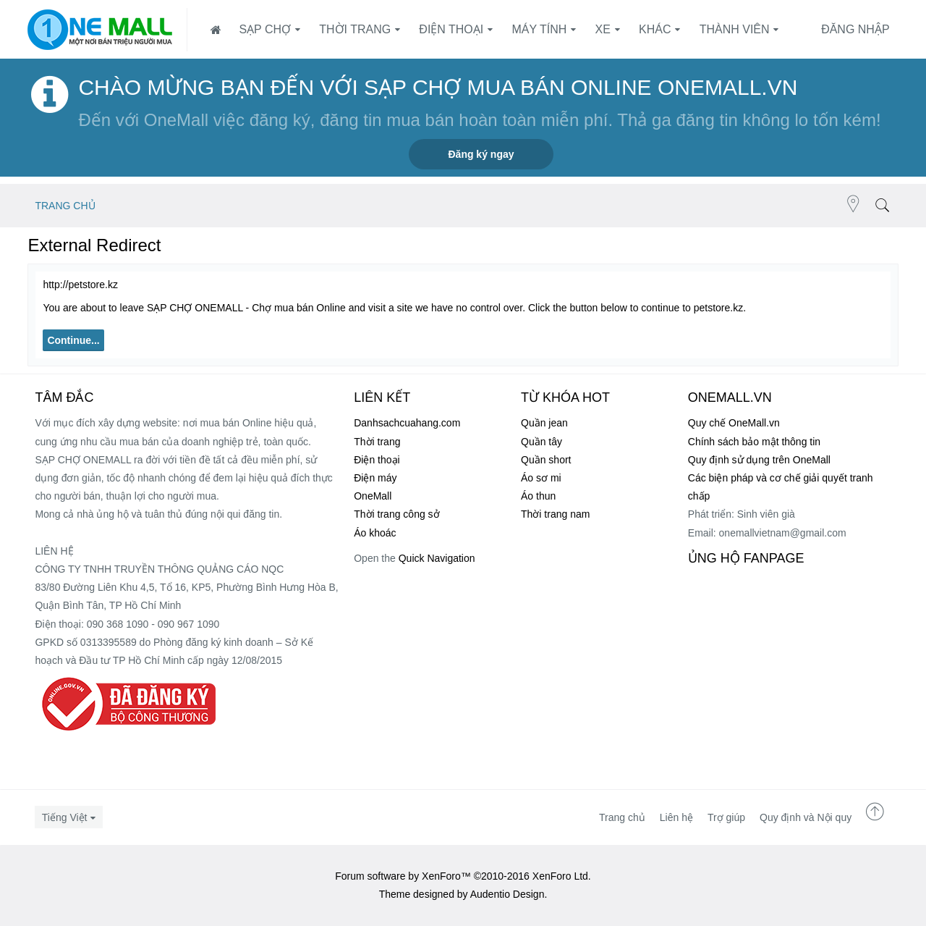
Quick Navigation (437, 558)
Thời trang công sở (396, 514)
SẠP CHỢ (265, 29)
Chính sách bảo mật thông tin (754, 441)
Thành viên (735, 29)
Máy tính (538, 29)
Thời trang (355, 29)
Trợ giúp (726, 817)
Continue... (73, 340)
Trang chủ (622, 817)
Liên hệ (676, 817)
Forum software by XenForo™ (463, 876)
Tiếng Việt (65, 817)
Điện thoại (451, 29)
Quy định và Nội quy (805, 817)
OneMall (372, 496)
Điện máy (375, 478)
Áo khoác (375, 533)
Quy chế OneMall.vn (734, 423)
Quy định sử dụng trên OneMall (759, 460)
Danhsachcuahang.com (407, 423)
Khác (655, 29)
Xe (603, 29)
